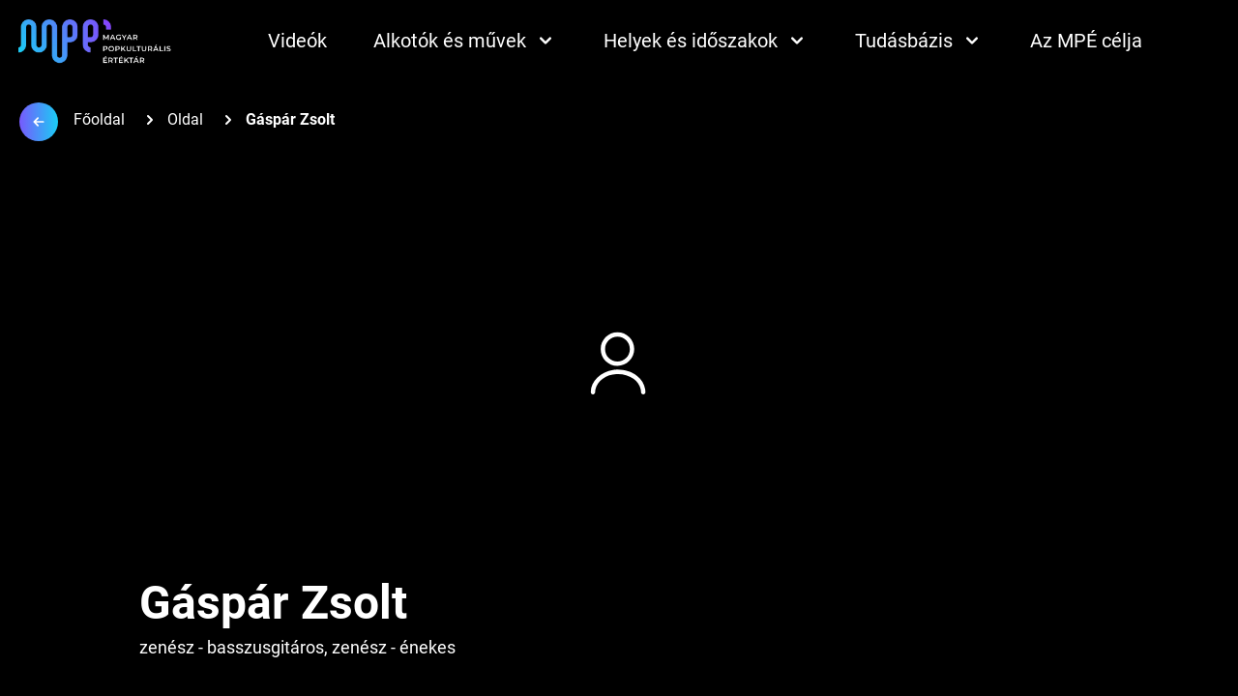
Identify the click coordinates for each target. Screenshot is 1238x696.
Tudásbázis (919, 40)
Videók (297, 40)
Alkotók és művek (465, 40)
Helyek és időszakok (706, 40)
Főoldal (99, 119)
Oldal (185, 119)
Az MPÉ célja (1086, 40)
